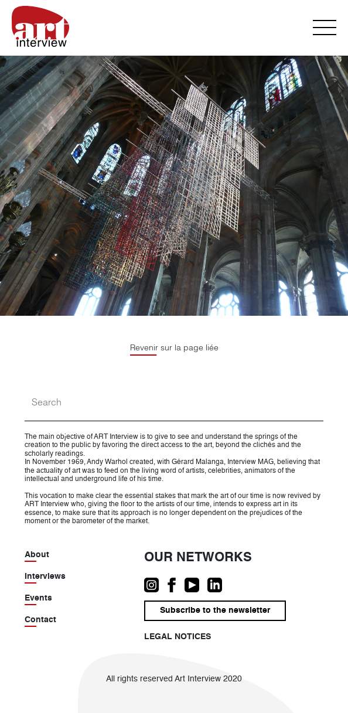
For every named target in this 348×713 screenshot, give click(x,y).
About (37, 555)
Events (38, 598)
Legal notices (177, 637)
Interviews (45, 576)
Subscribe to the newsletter (215, 610)
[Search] (174, 402)
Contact (40, 620)
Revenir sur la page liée (174, 348)
